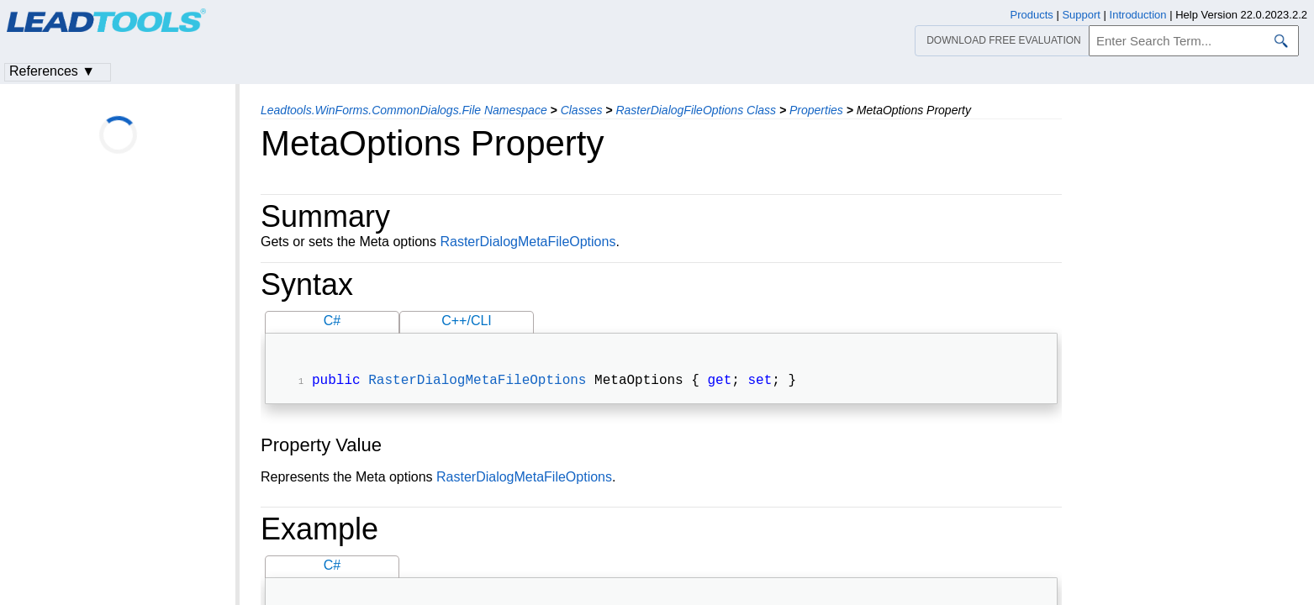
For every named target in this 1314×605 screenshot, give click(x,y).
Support (1081, 14)
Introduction (1138, 14)
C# (332, 320)
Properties (816, 110)
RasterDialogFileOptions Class (695, 110)
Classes (582, 110)
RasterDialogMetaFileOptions (527, 241)
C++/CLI (466, 320)
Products (1032, 14)
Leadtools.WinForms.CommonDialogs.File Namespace (404, 110)
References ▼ (52, 71)
